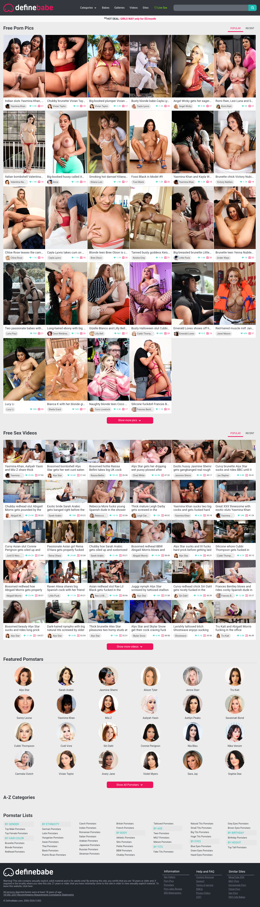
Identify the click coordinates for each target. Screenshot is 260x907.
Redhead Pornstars (15, 851)
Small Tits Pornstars (201, 828)
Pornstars (169, 885)
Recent (250, 28)
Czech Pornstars (87, 823)
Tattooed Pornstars (163, 823)
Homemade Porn (237, 885)
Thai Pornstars (49, 846)
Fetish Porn (234, 889)
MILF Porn (233, 881)
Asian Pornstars (50, 842)
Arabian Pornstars (88, 840)
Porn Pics (169, 881)
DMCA (199, 889)
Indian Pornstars (87, 828)
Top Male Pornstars (15, 829)
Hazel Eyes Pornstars (202, 855)
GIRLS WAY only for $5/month (138, 18)
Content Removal (205, 877)
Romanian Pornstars (89, 832)
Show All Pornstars (130, 785)
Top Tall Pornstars (237, 847)
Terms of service (204, 885)
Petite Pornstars (124, 846)
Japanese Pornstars (89, 845)
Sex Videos (169, 877)
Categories (88, 7)
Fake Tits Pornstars (163, 851)
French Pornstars (125, 828)
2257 (198, 897)
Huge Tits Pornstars (201, 836)
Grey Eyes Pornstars (238, 823)
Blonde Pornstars (14, 847)
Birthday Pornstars (237, 837)
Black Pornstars (50, 850)
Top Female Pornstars (16, 833)
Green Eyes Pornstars (202, 850)
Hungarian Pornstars (52, 837)
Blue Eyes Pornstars (201, 846)
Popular (235, 28)
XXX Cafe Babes (236, 897)
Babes (105, 7)
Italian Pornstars (87, 836)
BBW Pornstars (124, 850)
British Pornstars (125, 823)
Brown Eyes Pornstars (239, 828)
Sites (145, 7)
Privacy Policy (203, 893)
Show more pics (130, 420)
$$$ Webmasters (172, 893)
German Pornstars (51, 829)
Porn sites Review (173, 889)
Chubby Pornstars (125, 855)
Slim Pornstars (123, 842)
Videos (134, 7)
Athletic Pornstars (125, 837)
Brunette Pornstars (14, 843)
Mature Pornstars (162, 842)
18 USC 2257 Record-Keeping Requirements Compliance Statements (38, 894)
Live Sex (160, 7)
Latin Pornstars (50, 833)
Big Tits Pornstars (200, 832)
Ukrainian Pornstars (89, 853)
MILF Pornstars (161, 837)
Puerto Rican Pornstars (54, 855)
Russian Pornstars (88, 849)
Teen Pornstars (161, 833)
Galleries (119, 7)
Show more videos (130, 647)
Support (200, 881)
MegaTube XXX (236, 877)
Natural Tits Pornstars (202, 823)
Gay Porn (233, 893)
